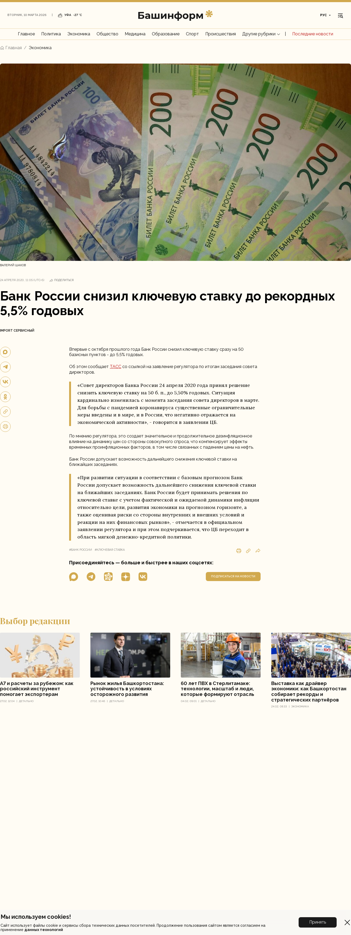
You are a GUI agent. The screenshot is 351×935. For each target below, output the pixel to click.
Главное (26, 33)
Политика (51, 33)
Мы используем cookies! (36, 916)
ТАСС (115, 366)
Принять (317, 922)
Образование (165, 33)
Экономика (78, 33)
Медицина (135, 33)
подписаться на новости (233, 576)
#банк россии (80, 550)
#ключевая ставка (110, 550)
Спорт (192, 33)
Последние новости (312, 33)
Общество (107, 33)
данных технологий (43, 930)
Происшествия (220, 33)
